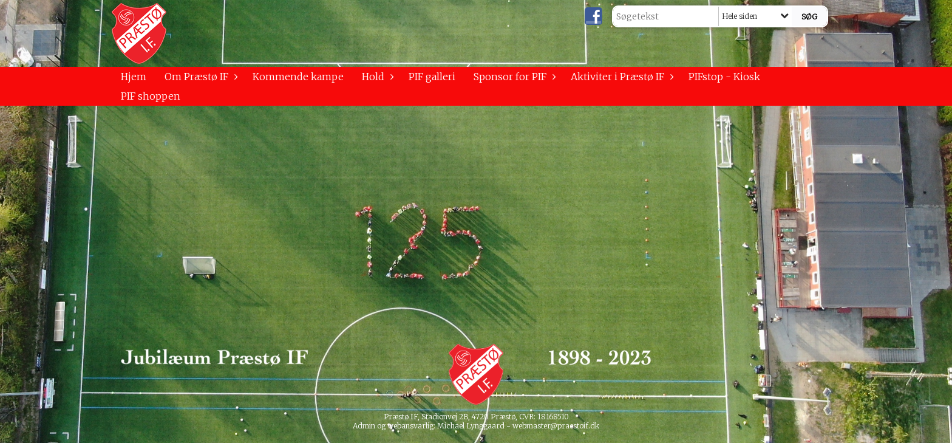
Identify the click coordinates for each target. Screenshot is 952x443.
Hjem (133, 76)
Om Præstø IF (199, 76)
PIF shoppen (150, 96)
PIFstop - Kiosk (724, 76)
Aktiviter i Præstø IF (620, 76)
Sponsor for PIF (513, 76)
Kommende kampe (298, 76)
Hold (376, 76)
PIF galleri (432, 76)
